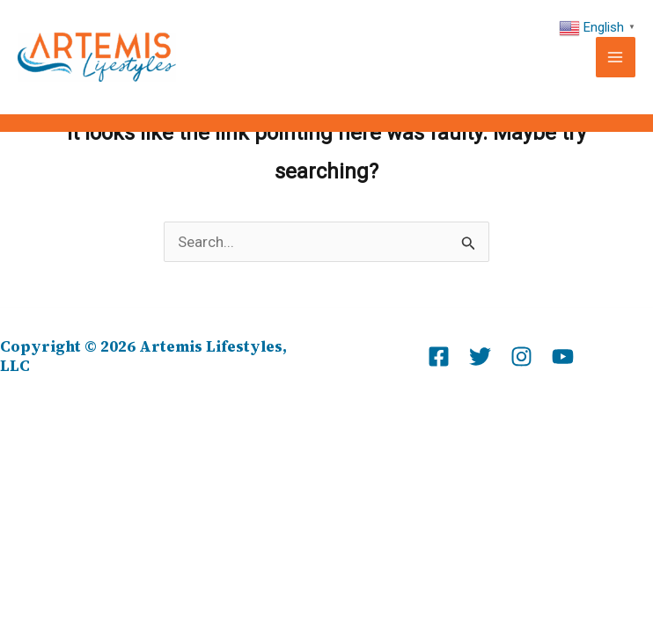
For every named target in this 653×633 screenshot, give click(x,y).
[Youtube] (563, 356)
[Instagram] (521, 356)
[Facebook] (439, 356)
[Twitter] (480, 356)
